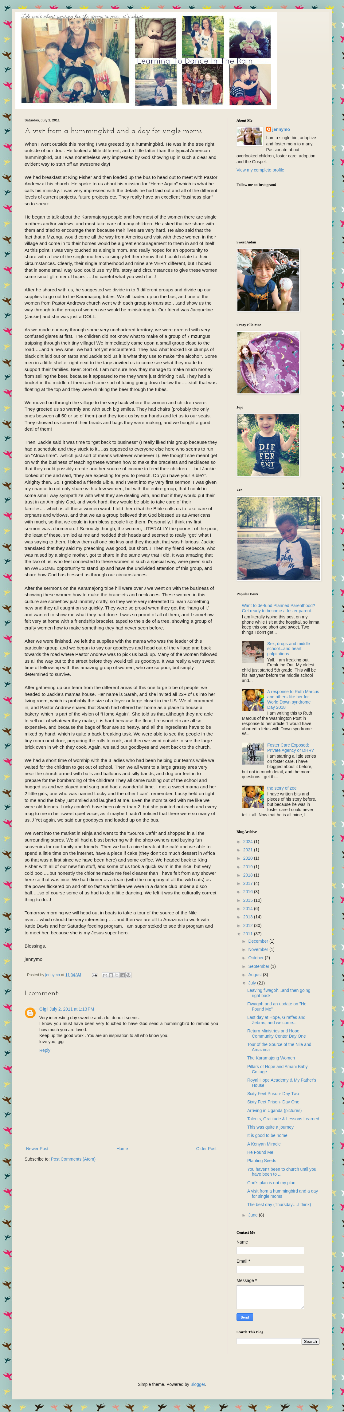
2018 (248, 875)
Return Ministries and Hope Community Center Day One (276, 1033)
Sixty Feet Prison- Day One (273, 1101)
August (255, 974)
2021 (248, 849)
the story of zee (282, 788)
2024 (248, 841)
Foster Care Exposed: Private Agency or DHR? (290, 748)
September (259, 966)
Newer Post (37, 1148)
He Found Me (260, 1152)
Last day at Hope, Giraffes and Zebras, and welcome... (276, 1020)
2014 (248, 908)
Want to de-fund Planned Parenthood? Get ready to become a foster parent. (278, 608)
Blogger (197, 1384)
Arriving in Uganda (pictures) (274, 1110)
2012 (248, 925)
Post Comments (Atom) (73, 1159)
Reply (44, 1050)
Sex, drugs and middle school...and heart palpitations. (288, 649)
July (252, 982)
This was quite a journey (270, 1127)
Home (122, 1148)
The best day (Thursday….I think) (279, 1204)
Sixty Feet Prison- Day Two (273, 1093)
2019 (248, 866)
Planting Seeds (261, 1160)
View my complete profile (260, 170)
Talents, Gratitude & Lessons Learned (283, 1118)
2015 (248, 900)
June (253, 1215)
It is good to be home (267, 1135)
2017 (248, 883)
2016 (248, 891)
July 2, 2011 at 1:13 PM (71, 1009)
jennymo (281, 129)
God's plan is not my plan (271, 1182)
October (256, 957)
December (258, 941)
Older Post (206, 1148)
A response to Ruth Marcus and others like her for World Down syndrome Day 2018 (293, 699)
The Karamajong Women (271, 1057)
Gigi (43, 1009)
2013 (248, 916)
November (258, 949)
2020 (248, 858)
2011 (248, 933)
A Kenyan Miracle (264, 1144)
